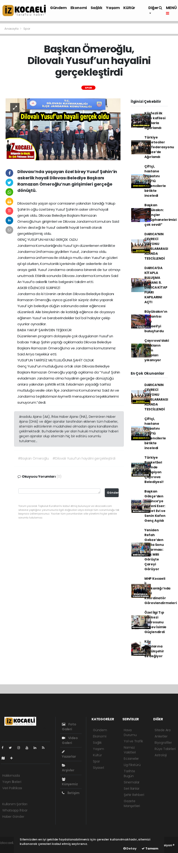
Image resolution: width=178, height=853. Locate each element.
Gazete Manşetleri (132, 803)
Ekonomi (78, 7)
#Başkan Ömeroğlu (33, 458)
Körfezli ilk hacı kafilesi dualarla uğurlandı (154, 120)
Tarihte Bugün (129, 773)
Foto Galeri (69, 726)
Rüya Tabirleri (165, 749)
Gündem (58, 7)
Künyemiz (70, 782)
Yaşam (113, 7)
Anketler (161, 736)
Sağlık (96, 7)
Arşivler (68, 768)
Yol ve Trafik (133, 741)
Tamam (150, 848)
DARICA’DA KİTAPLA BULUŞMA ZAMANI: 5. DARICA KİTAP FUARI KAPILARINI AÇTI (155, 285)
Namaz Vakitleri (130, 750)
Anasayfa (11, 28)
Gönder (113, 493)
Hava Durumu (130, 732)
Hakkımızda (11, 775)
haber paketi (10, 847)
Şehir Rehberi (134, 794)
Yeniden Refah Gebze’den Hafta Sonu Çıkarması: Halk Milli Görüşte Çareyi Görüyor (154, 549)
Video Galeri (70, 740)
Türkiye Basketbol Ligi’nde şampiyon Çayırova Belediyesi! (154, 469)
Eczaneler (131, 758)
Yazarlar (69, 754)
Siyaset (98, 767)
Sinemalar (132, 782)
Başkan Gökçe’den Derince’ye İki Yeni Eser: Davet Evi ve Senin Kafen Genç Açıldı (154, 506)
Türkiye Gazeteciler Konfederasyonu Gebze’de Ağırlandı (159, 147)
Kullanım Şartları (14, 804)
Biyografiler (163, 742)
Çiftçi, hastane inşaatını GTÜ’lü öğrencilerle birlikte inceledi (155, 181)
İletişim (70, 793)
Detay (130, 848)
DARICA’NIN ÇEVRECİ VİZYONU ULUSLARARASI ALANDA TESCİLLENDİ (156, 246)
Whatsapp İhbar (14, 810)
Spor (26, 28)
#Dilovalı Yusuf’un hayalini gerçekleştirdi (83, 458)
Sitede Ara (163, 730)
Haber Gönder (13, 816)
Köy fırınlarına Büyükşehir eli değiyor (154, 648)
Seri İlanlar (132, 788)
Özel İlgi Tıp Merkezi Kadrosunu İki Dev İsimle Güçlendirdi (155, 622)
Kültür (129, 7)
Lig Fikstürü (132, 765)
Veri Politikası (12, 788)
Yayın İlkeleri (11, 781)
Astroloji (161, 755)
